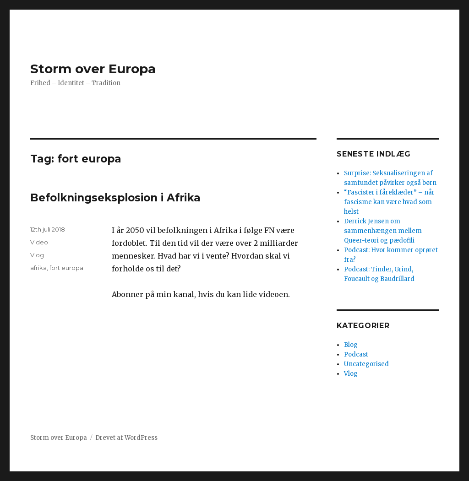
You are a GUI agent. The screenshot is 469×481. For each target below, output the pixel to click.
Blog (351, 345)
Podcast (356, 354)
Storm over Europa (93, 68)
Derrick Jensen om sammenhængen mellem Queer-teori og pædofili (383, 230)
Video (39, 242)
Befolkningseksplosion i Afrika (115, 197)
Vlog (37, 255)
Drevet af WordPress (126, 438)
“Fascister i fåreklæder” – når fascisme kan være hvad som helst (389, 202)
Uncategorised (366, 364)
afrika (38, 267)
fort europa (66, 267)
